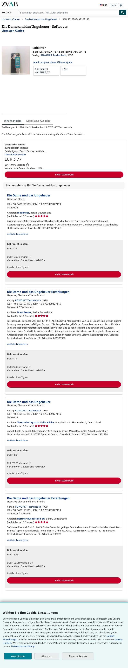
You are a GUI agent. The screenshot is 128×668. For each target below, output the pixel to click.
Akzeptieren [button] (18, 656)
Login (113, 5)
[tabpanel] (63, 131)
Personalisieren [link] (78, 656)
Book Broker (24, 312)
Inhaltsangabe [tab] (12, 120)
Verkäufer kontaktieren (17, 234)
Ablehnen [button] (46, 656)
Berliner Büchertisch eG (31, 518)
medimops (23, 212)
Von (46, 70)
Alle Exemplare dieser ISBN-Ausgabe (52, 62)
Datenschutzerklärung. (23, 646)
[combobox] (68, 12)
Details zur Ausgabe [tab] (38, 120)
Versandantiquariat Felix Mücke (35, 422)
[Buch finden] (122, 12)
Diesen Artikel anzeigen (15, 154)
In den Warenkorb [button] (64, 174)
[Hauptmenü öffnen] (7, 12)
